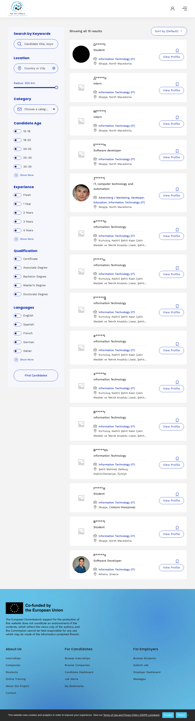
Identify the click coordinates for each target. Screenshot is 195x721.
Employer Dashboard (147, 672)
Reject (181, 715)
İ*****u (99, 259)
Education (100, 202)
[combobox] (36, 109)
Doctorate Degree (35, 294)
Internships (13, 658)
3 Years (28, 221)
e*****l (99, 335)
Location (21, 58)
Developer (137, 197)
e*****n (100, 221)
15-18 (26, 131)
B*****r (99, 412)
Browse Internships (77, 658)
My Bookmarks (74, 686)
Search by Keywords (32, 33)
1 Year (27, 204)
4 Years (28, 230)
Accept (168, 715)
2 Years (28, 212)
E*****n (100, 144)
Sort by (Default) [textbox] (166, 31)
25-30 (27, 157)
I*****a (99, 488)
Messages (139, 678)
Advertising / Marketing (114, 197)
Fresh (27, 195)
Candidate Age (27, 123)
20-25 (27, 149)
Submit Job (141, 665)
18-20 (27, 140)
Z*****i (99, 178)
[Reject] (187, 717)
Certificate (30, 259)
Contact (11, 692)
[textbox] (33, 109)
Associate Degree (35, 267)
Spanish (28, 324)
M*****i (100, 111)
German (28, 342)
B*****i (99, 521)
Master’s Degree (34, 285)
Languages (24, 307)
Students (12, 672)
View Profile (171, 57)
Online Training (16, 678)
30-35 (27, 166)
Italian (27, 351)
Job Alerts (71, 678)
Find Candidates (36, 375)
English (28, 315)
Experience (24, 187)
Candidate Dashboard (79, 672)
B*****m (101, 450)
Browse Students (144, 658)
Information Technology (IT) (117, 58)
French (28, 333)
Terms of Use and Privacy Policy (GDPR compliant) (131, 715)
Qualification (25, 251)
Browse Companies (77, 665)
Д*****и (100, 78)
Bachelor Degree (34, 276)
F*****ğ (100, 297)
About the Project (17, 686)
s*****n (100, 373)
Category (22, 99)
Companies (13, 665)
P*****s (100, 555)
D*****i (99, 44)
